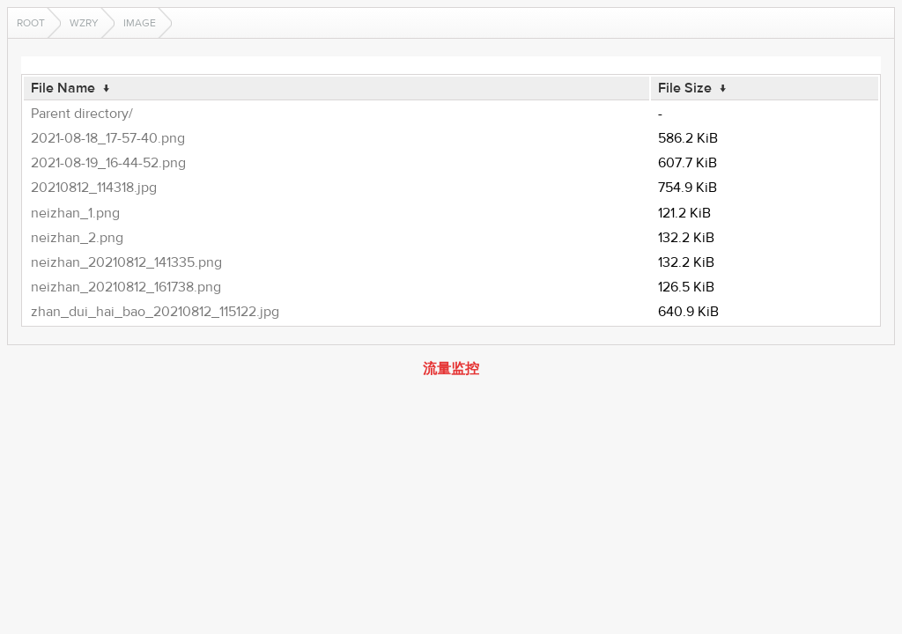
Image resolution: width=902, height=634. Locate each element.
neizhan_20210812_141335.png (126, 262)
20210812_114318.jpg (94, 187)
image (139, 23)
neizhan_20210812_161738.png (126, 287)
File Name (63, 88)
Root (31, 23)
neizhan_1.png (75, 213)
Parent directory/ (82, 113)
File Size (685, 88)
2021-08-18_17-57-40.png (108, 138)
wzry (84, 23)
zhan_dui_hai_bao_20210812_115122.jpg (155, 312)
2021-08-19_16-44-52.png (108, 163)
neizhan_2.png (77, 238)
